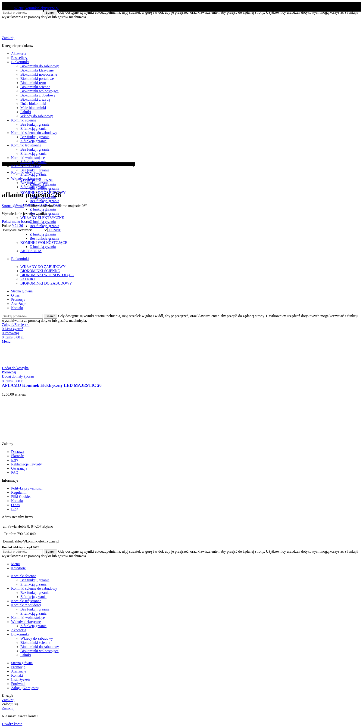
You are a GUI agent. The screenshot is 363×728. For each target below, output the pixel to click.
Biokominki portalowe (37, 79)
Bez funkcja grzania (44, 201)
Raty (14, 460)
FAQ (14, 472)
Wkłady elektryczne (26, 178)
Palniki (25, 112)
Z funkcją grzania (43, 209)
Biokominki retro (33, 83)
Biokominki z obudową (37, 95)
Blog (14, 509)
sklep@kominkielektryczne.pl (36, 8)
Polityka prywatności (27, 488)
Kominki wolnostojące (28, 158)
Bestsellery (19, 58)
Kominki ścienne (23, 120)
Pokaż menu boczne (16, 221)
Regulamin (19, 492)
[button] (15, 368)
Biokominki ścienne (35, 87)
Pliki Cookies (21, 497)
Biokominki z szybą (35, 99)
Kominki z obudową (26, 166)
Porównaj (18, 684)
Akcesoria (18, 54)
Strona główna (13, 206)
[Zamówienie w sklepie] (25, 230)
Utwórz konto (12, 724)
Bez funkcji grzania (34, 124)
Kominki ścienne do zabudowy (34, 133)
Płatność (17, 456)
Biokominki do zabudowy (39, 66)
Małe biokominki (33, 108)
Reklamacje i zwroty (26, 464)
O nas (15, 505)
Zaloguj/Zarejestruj (25, 688)
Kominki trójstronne (26, 145)
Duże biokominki (33, 103)
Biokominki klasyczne (37, 70)
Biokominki (20, 62)
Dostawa (17, 452)
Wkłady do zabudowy (36, 116)
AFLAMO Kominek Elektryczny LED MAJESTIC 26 (52, 385)
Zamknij (8, 38)
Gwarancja (19, 468)
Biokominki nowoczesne (38, 74)
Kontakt (17, 501)
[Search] (22, 551)
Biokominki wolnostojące (39, 91)
